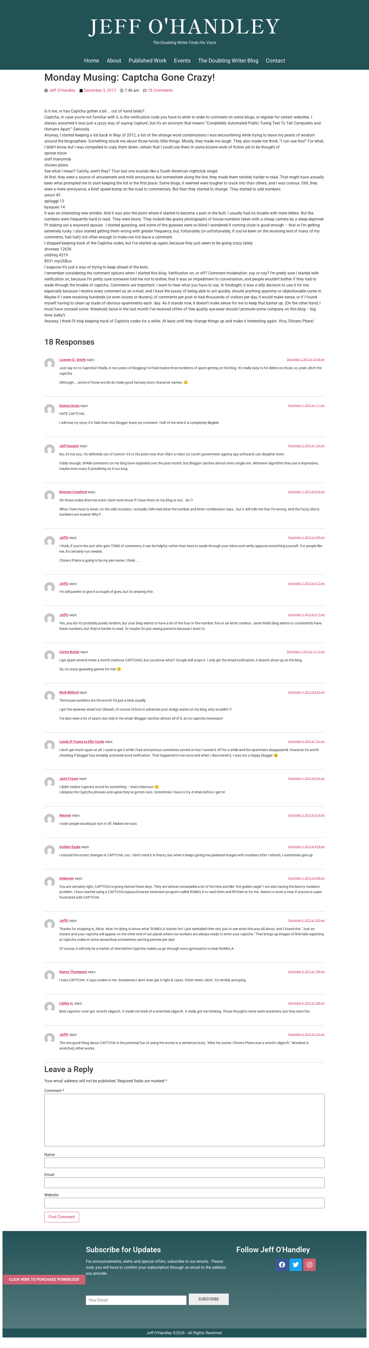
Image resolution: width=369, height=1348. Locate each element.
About (114, 60)
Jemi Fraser (68, 779)
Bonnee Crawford (73, 492)
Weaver (65, 815)
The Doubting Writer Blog (228, 60)
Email (49, 1175)
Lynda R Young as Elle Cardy (81, 742)
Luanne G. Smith (72, 360)
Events (182, 60)
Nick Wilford (69, 692)
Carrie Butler (69, 652)
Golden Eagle (70, 847)
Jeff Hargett (69, 446)
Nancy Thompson (73, 972)
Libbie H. (66, 1003)
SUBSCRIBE (208, 1299)
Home (91, 60)
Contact (275, 60)
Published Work (147, 60)
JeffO (63, 538)
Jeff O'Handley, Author (185, 6)
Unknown (66, 878)
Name (49, 1155)
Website (51, 1195)
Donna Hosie (69, 406)
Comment (54, 1091)
